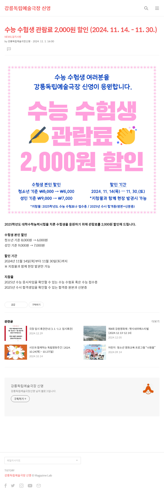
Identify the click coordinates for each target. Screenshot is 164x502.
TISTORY (9, 470)
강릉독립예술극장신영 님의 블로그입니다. (33, 391)
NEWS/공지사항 (13, 37)
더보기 (155, 321)
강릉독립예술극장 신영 (28, 8)
